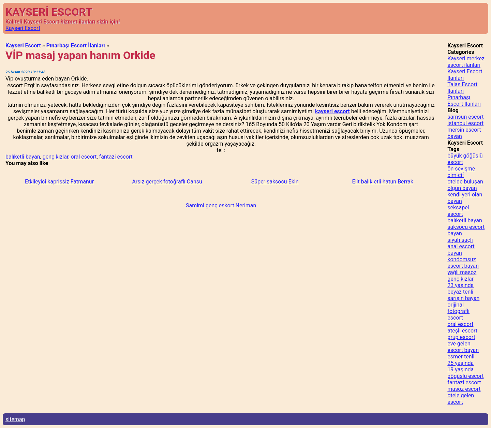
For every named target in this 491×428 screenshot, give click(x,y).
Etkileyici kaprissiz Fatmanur (59, 181)
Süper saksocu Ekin (275, 181)
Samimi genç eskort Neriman (221, 205)
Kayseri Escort (22, 28)
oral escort (84, 156)
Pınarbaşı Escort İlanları (75, 45)
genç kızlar (56, 156)
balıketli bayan (22, 156)
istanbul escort (465, 123)
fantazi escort (116, 156)
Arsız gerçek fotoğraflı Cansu (167, 181)
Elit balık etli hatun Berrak (382, 181)
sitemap (15, 419)
